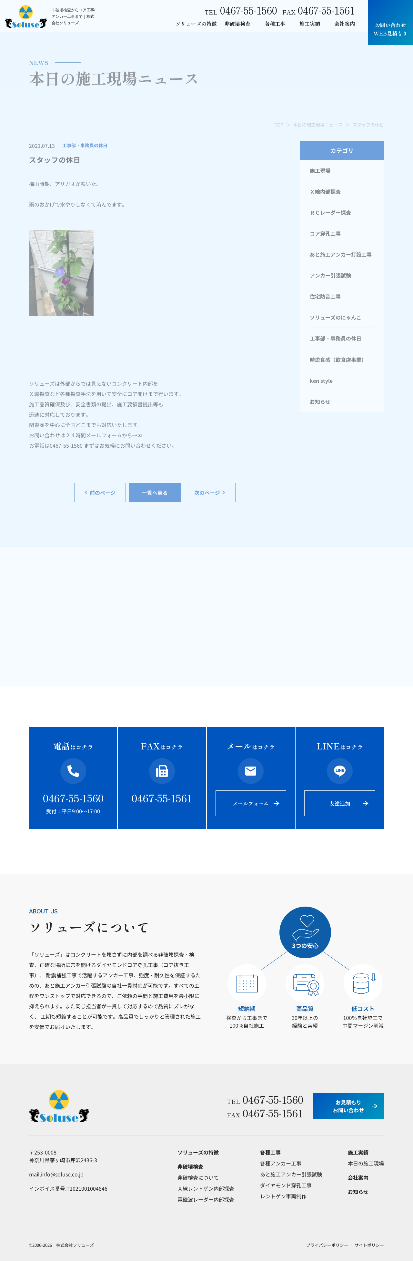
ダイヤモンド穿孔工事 (286, 1185)
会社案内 (344, 23)
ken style (321, 380)
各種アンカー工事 (280, 1163)
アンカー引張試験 (330, 275)
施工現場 (320, 170)
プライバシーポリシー (327, 1245)
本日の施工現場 (366, 1163)
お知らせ (320, 401)
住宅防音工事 (325, 296)
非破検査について (198, 1177)
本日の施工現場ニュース (318, 124)
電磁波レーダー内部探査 (205, 1199)
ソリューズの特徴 (196, 23)
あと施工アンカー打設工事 (341, 254)
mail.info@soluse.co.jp (56, 1174)
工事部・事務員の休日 (335, 338)
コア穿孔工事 (325, 233)
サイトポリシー (369, 1245)
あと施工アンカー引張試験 (291, 1174)
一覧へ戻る (155, 492)
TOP (279, 124)
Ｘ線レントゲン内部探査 (205, 1188)
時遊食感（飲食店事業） (338, 359)
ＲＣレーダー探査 (330, 212)
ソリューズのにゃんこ (335, 317)
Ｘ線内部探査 (325, 191)
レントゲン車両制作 (283, 1196)
